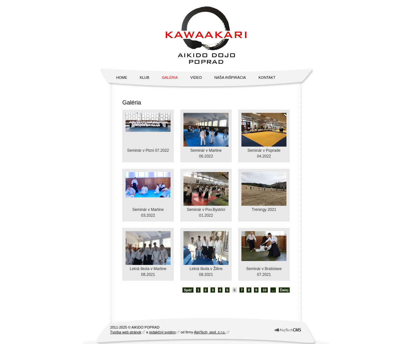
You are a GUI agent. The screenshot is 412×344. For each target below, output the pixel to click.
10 (264, 290)
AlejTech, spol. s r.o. (210, 332)
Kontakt (267, 77)
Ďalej (284, 290)
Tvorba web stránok (125, 332)
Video (195, 77)
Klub (144, 77)
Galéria (170, 77)
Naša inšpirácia (230, 77)
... (273, 290)
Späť (188, 290)
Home (121, 77)
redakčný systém (162, 332)
